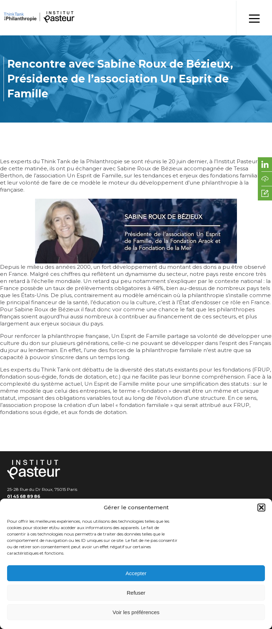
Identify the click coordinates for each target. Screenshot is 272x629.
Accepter (135, 573)
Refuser (136, 593)
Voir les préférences (136, 612)
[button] (261, 507)
